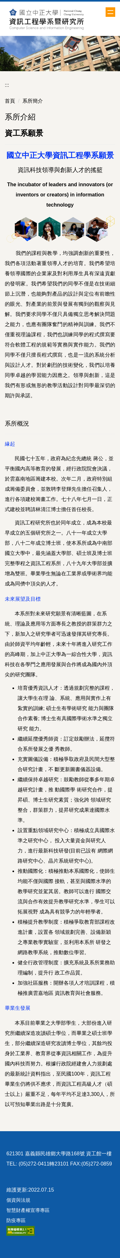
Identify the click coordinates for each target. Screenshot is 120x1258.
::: (7, 85)
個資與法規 (18, 1200)
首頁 (10, 101)
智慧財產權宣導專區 (28, 1210)
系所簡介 (32, 101)
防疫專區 (16, 1220)
